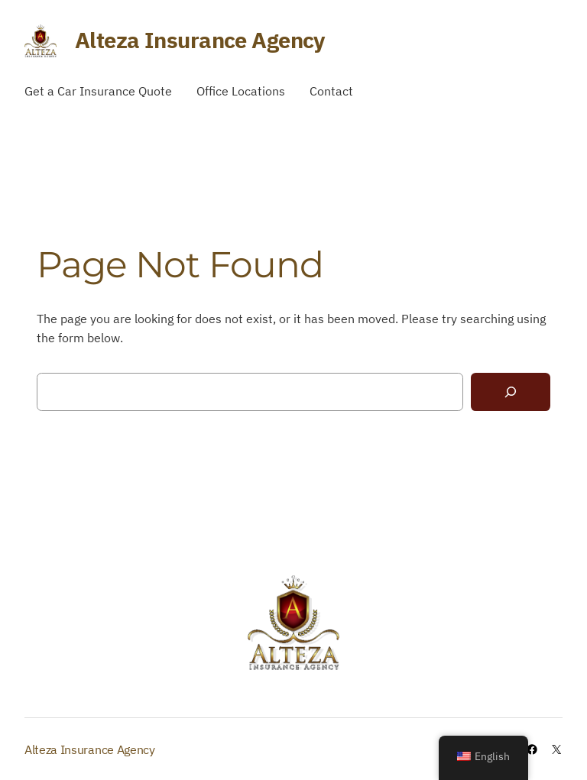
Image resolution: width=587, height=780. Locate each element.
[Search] (510, 392)
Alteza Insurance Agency (200, 40)
